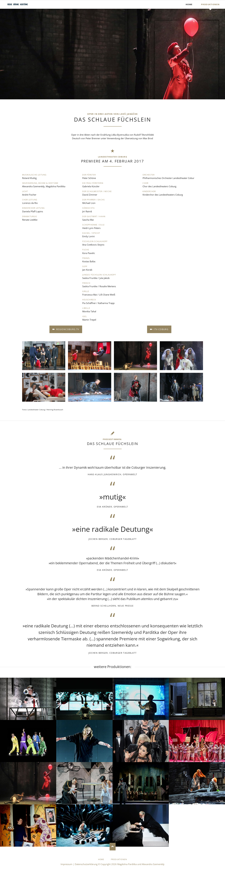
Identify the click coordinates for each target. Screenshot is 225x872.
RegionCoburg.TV (67, 329)
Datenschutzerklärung (86, 864)
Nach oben (113, 846)
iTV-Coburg (160, 329)
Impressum (66, 864)
